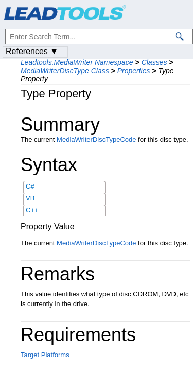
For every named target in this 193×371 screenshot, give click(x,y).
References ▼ (32, 51)
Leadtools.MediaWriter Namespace (77, 62)
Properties (133, 70)
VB (30, 198)
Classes (154, 62)
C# (30, 186)
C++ (32, 210)
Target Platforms (45, 355)
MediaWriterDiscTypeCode (96, 139)
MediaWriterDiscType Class (65, 70)
